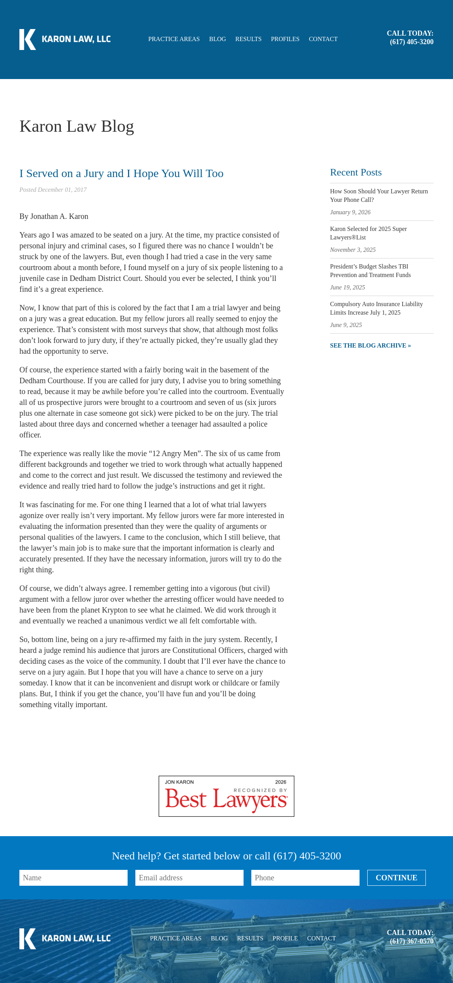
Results (248, 39)
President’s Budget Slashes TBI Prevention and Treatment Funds (370, 270)
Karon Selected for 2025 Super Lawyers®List (368, 233)
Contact (323, 39)
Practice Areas (174, 39)
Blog (217, 39)
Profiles (285, 39)
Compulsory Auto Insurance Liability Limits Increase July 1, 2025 (376, 308)
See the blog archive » (370, 345)
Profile (285, 938)
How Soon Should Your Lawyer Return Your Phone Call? (379, 195)
